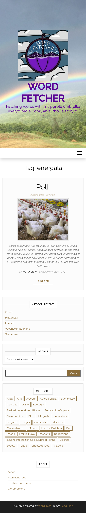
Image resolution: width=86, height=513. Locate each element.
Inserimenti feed (17, 477)
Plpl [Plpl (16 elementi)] (68, 428)
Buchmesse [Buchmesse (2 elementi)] (68, 398)
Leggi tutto (43, 280)
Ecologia (50, 194)
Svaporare (11, 334)
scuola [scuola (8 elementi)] (11, 445)
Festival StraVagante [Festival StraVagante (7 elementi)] (57, 410)
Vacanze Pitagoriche (17, 328)
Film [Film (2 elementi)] (30, 416)
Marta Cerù (30, 271)
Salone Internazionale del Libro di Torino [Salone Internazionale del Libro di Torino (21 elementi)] (31, 439)
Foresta (9, 323)
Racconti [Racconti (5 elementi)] (44, 433)
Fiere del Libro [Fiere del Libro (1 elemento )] (15, 416)
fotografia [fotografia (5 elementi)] (43, 416)
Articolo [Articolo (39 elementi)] (31, 398)
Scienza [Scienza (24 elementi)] (64, 439)
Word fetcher (43, 92)
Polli (43, 187)
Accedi (12, 472)
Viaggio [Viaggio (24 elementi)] (58, 445)
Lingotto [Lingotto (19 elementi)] (12, 422)
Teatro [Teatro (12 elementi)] (23, 445)
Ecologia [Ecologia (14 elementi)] (38, 404)
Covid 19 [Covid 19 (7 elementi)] (12, 404)
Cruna (8, 312)
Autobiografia (37, 194)
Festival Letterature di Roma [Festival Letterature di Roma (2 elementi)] (23, 410)
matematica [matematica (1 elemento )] (41, 422)
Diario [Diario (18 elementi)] (25, 404)
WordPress (44, 505)
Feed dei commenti (19, 483)
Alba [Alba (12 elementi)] (10, 398)
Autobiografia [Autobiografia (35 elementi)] (48, 398)
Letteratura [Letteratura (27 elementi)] (60, 416)
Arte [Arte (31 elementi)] (19, 398)
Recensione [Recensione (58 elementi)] (61, 433)
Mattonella (11, 317)
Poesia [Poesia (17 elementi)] (11, 433)
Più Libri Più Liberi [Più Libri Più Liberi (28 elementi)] (51, 428)
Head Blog (66, 505)
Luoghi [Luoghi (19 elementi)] (26, 422)
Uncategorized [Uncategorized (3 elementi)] (40, 445)
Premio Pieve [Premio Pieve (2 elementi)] (27, 433)
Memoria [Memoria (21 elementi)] (58, 422)
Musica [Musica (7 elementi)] (33, 428)
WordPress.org (16, 488)
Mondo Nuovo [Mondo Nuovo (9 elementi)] (15, 428)
